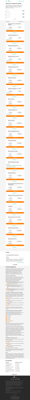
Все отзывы (15, 264)
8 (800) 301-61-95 (8, 389)
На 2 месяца (17, 364)
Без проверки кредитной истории (10, 371)
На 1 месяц (17, 363)
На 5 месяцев (17, 368)
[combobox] (21, 21)
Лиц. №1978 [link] (18, 46)
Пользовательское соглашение (15, 396)
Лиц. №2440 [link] (16, 185)
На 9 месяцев (17, 371)
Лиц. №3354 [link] (14, 196)
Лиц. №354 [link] (13, 25)
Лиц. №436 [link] (17, 162)
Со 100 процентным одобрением (9, 365)
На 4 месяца (17, 367)
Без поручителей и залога (10, 369)
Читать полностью (21, 262)
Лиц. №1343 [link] (14, 173)
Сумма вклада (8, 12)
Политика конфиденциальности (15, 397)
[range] (15, 11)
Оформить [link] (15, 41)
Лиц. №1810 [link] (19, 228)
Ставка (7, 9)
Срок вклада (7, 15)
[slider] (15, 11)
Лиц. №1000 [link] (13, 110)
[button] (6, 1)
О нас (15, 395)
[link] (11, 379)
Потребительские (8, 363)
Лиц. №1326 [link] (13, 67)
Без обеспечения (8, 368)
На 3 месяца (17, 366)
